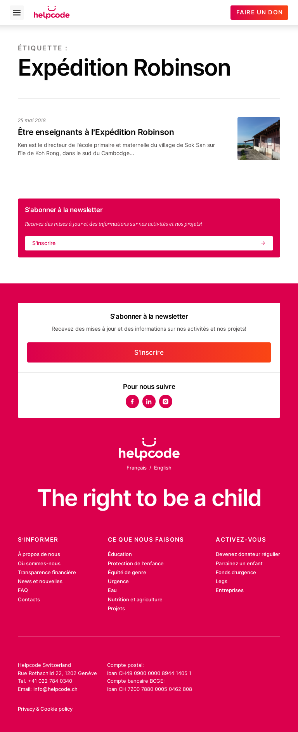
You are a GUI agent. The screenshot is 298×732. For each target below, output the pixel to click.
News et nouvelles (40, 581)
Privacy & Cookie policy (45, 709)
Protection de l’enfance (136, 563)
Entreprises (230, 590)
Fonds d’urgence (236, 572)
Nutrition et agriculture (135, 599)
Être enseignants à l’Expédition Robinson (96, 132)
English (163, 467)
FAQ (23, 590)
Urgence (118, 581)
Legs (221, 581)
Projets (116, 608)
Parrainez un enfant (239, 563)
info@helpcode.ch (55, 689)
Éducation (120, 554)
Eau (112, 590)
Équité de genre (127, 572)
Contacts (29, 599)
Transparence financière (47, 572)
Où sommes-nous (39, 563)
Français (136, 467)
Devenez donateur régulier (248, 554)
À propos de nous (39, 554)
